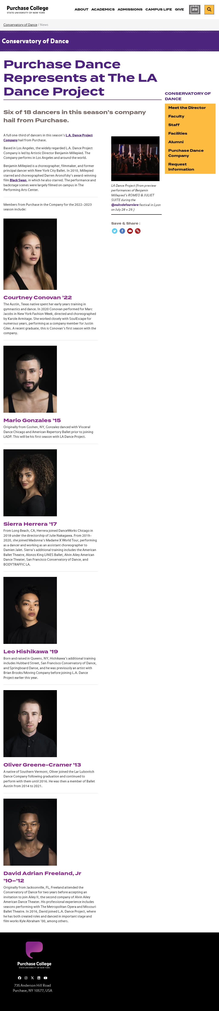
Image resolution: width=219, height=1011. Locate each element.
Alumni (175, 142)
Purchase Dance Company (186, 153)
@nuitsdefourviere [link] (125, 205)
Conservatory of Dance (20, 25)
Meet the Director (187, 107)
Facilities (177, 133)
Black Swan (18, 180)
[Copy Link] (138, 231)
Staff (174, 125)
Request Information (181, 167)
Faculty (176, 116)
